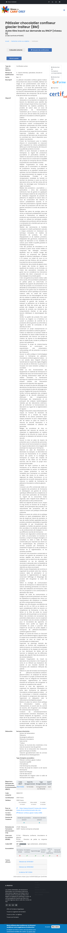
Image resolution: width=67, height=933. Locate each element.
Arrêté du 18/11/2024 (25, 872)
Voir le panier (14, 58)
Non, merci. (55, 927)
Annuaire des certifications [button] (40, 50)
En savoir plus (31, 932)
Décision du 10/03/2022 (26, 867)
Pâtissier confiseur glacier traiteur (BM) (29, 813)
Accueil (7, 41)
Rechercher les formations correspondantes (56, 70)
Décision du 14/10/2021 (26, 862)
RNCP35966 (20, 787)
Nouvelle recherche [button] (15, 50)
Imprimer (54, 88)
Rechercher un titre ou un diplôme (20, 41)
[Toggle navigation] (64, 10)
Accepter (47, 927)
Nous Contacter (11, 2)
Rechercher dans (56, 80)
